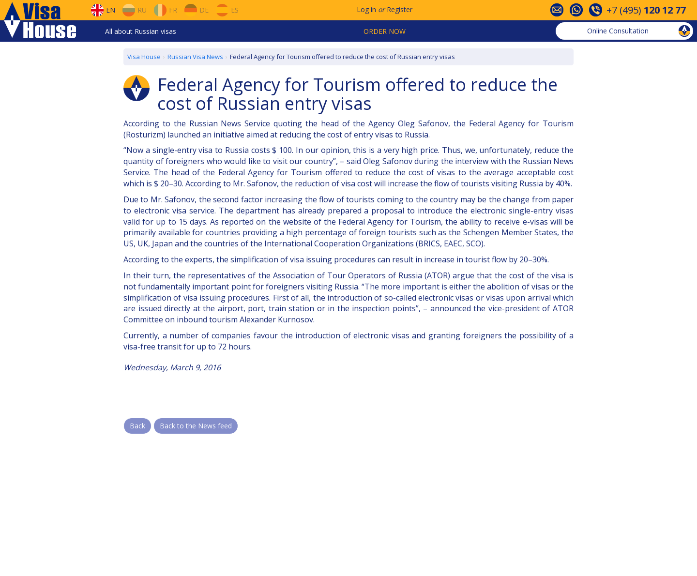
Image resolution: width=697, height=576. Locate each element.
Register (399, 9)
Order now (385, 31)
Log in (366, 9)
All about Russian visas (140, 31)
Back (137, 425)
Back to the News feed (196, 425)
